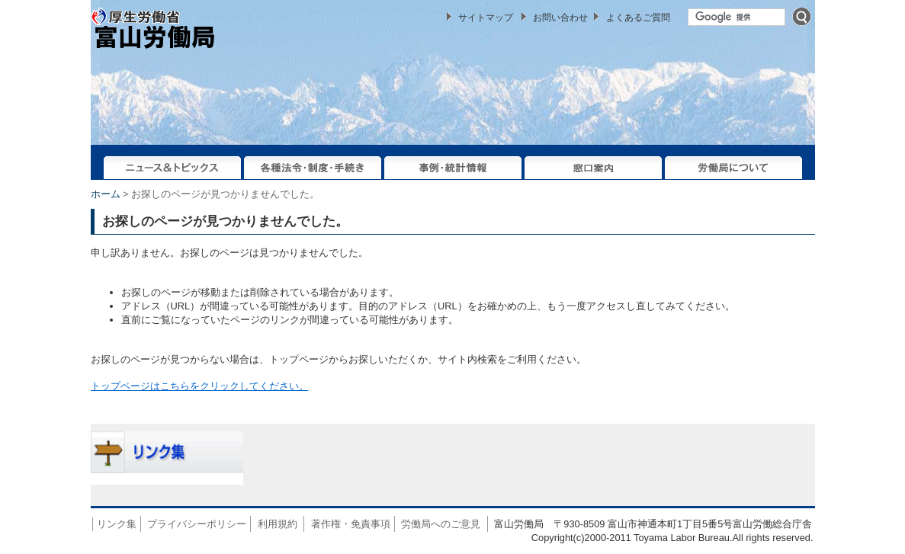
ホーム (105, 194)
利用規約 (277, 524)
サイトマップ (485, 17)
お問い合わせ (560, 17)
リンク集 (116, 524)
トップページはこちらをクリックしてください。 (200, 386)
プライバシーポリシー (196, 524)
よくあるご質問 (638, 17)
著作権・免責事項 (350, 524)
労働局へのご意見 (440, 524)
